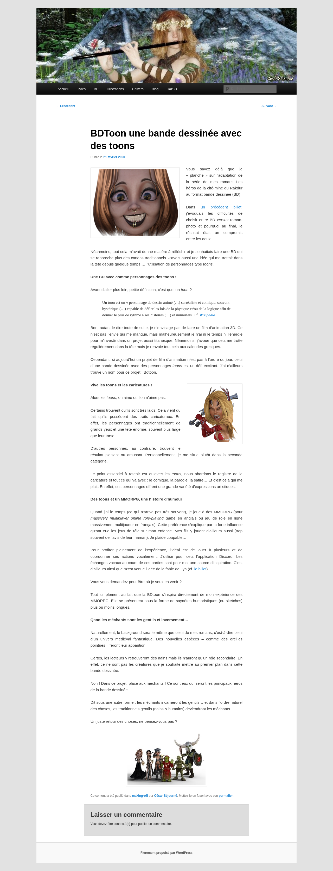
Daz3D (172, 89)
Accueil (62, 89)
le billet (200, 569)
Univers (138, 89)
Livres (81, 89)
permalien (226, 796)
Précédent (65, 106)
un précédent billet (221, 207)
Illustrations (115, 89)
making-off (140, 796)
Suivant (269, 106)
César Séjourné (165, 796)
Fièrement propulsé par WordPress (166, 853)
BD (96, 89)
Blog (155, 89)
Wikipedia (207, 315)
